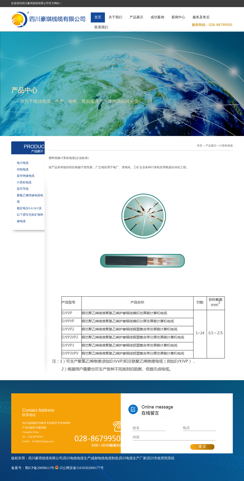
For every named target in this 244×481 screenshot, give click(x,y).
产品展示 (136, 17)
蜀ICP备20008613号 (39, 468)
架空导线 (23, 188)
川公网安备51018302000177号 (81, 468)
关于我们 (115, 17)
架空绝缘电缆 (25, 176)
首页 (97, 17)
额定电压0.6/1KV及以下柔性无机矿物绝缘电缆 (30, 215)
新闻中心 (178, 17)
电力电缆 (23, 163)
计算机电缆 (24, 182)
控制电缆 (23, 169)
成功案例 (157, 17)
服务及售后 (201, 17)
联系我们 (101, 27)
